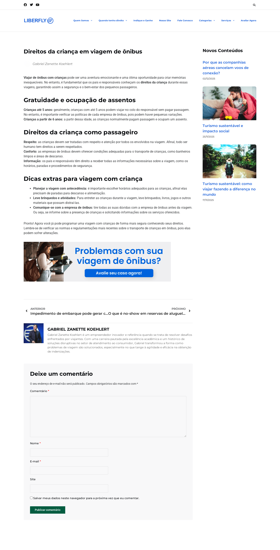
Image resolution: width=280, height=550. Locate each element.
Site (33, 480)
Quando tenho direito (113, 20)
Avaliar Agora (248, 20)
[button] (254, 5)
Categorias (207, 20)
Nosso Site (165, 20)
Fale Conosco (185, 20)
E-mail (35, 462)
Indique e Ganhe (143, 20)
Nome (35, 444)
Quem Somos (82, 20)
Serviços (227, 20)
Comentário (39, 391)
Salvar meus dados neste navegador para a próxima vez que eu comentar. (86, 499)
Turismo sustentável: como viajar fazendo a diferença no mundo (229, 189)
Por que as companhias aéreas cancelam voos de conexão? (226, 67)
